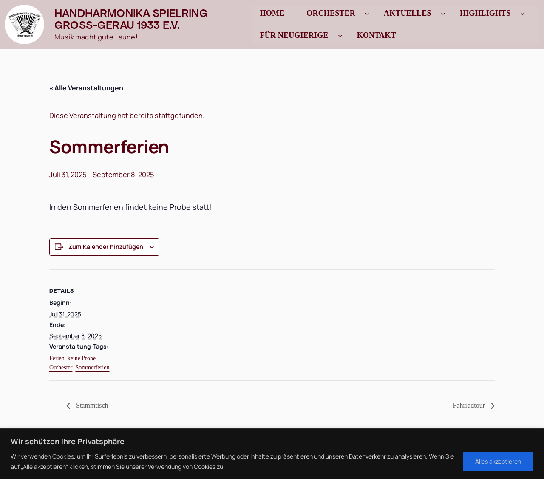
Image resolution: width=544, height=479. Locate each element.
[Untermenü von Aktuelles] (443, 13)
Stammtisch (91, 405)
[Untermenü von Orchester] (367, 13)
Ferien (57, 358)
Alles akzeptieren (498, 461)
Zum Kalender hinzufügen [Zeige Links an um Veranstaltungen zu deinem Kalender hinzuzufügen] (105, 246)
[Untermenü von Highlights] (522, 13)
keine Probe (82, 358)
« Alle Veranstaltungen (86, 88)
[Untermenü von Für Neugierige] (340, 35)
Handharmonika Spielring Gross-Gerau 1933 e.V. (131, 19)
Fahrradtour (470, 405)
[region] (272, 453)
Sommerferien (92, 367)
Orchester (60, 367)
